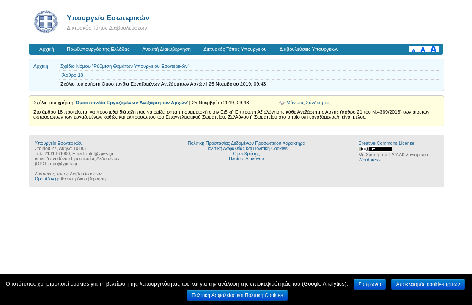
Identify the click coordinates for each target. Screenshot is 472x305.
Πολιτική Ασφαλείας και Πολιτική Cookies (247, 148)
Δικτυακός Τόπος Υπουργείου (235, 49)
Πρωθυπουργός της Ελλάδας (98, 49)
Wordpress (370, 159)
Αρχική (46, 49)
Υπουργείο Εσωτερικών (108, 18)
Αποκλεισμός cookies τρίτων (428, 284)
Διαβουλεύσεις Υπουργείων (309, 49)
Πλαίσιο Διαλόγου (246, 158)
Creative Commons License (386, 143)
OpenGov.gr (47, 178)
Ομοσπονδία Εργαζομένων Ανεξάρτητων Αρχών (131, 102)
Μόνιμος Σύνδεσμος (308, 102)
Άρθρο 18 (72, 75)
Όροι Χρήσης (246, 153)
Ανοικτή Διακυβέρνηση (167, 49)
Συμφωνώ (369, 284)
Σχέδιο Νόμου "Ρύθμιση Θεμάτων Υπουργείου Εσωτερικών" (124, 66)
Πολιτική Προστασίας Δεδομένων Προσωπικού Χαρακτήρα (246, 143)
